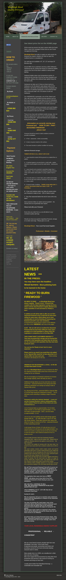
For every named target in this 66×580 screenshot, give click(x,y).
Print (6, 575)
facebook (9, 51)
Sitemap (11, 575)
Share (8, 44)
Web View (59, 575)
